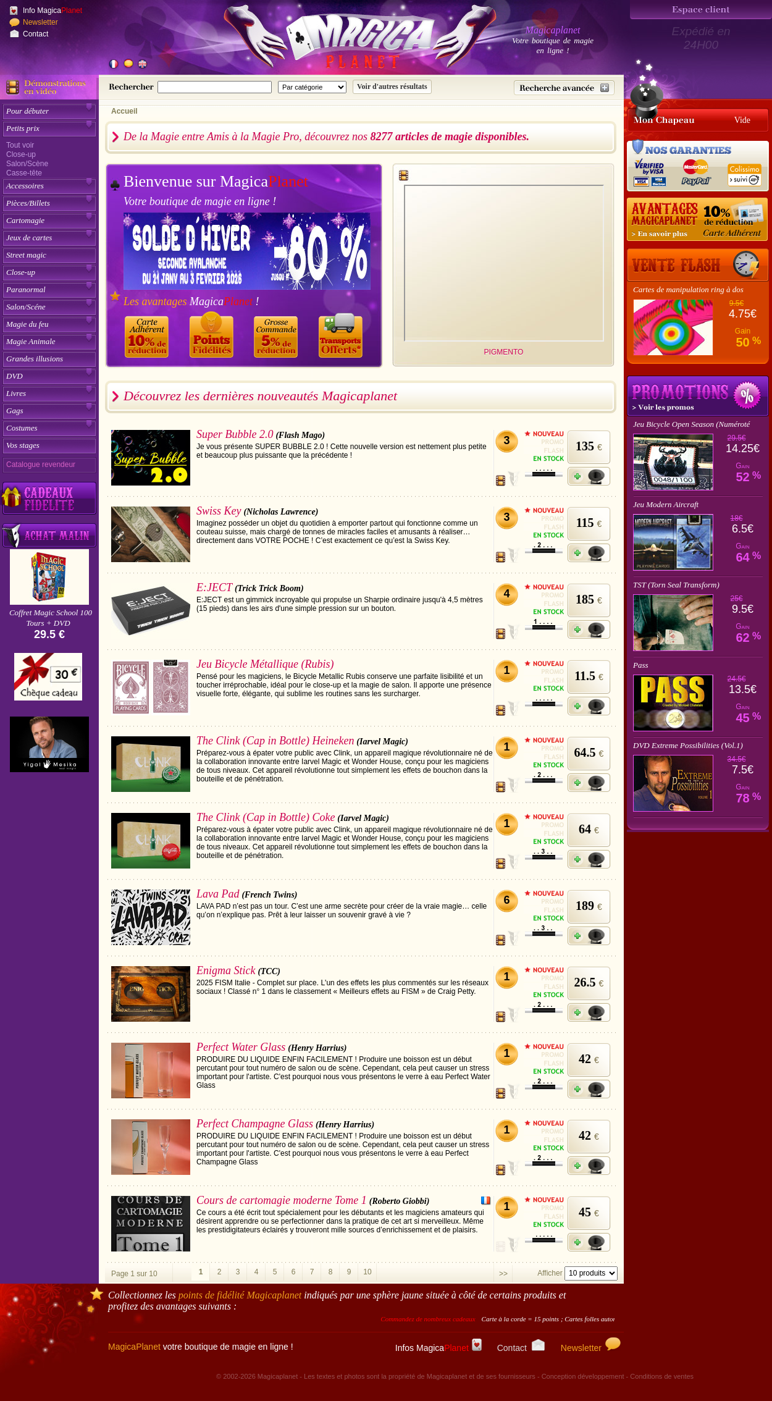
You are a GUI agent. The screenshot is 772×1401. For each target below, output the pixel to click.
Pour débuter (27, 111)
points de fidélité (240, 1295)
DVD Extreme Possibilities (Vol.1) (688, 745)
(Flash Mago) (300, 435)
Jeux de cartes (29, 237)
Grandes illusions (34, 358)
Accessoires (25, 185)
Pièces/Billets (28, 203)
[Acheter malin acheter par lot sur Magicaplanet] (49, 535)
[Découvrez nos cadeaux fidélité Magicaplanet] (49, 498)
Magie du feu (27, 324)
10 (367, 1272)
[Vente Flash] (698, 265)
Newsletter (40, 22)
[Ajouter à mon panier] (589, 476)
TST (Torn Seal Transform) (676, 584)
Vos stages (23, 445)
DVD (14, 376)
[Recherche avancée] (564, 87)
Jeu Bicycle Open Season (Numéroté (691, 424)
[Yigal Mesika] (49, 744)
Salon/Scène (27, 163)
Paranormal (26, 289)
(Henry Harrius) (317, 1048)
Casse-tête (24, 173)
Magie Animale (31, 341)
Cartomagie (25, 220)
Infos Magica (438, 1348)
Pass (640, 665)
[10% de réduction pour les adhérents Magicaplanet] (698, 220)
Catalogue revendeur (40, 464)
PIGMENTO (504, 352)
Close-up (21, 154)
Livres (16, 393)
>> (503, 1273)
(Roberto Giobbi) (399, 1201)
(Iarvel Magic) (382, 741)
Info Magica (52, 10)
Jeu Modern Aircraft (666, 504)
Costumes (22, 427)
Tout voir (20, 145)
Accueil (124, 111)
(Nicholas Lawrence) (280, 511)
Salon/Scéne (26, 306)
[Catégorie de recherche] (312, 87)
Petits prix (23, 128)
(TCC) (269, 971)
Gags (14, 410)
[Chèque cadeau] (48, 681)
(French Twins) (269, 894)
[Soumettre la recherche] (392, 87)
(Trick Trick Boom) (269, 588)
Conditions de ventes (662, 1376)
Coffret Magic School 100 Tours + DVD (50, 618)
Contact (35, 34)
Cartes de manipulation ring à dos (688, 289)
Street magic (26, 254)
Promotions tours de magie (698, 396)
